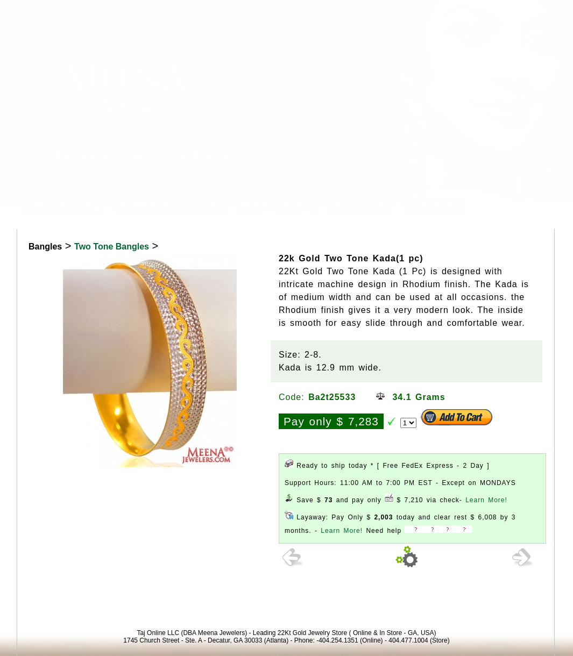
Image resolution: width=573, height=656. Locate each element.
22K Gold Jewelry (64, 205)
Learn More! (486, 500)
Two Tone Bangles (111, 246)
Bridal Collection (278, 205)
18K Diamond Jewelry (170, 205)
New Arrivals (360, 205)
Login (465, 13)
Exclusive (434, 205)
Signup (549, 13)
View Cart (506, 13)
